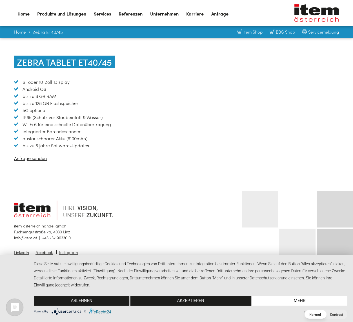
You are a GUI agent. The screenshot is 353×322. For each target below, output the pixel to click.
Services (102, 13)
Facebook (44, 252)
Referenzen (131, 13)
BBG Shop (285, 32)
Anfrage (219, 13)
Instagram (68, 252)
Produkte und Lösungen (61, 13)
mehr (301, 301)
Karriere (195, 13)
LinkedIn (21, 252)
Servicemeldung (323, 32)
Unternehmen (164, 13)
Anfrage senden (30, 158)
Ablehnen (80, 301)
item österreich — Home (316, 13)
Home (23, 13)
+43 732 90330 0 (56, 237)
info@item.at (25, 237)
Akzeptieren (190, 301)
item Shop (253, 32)
